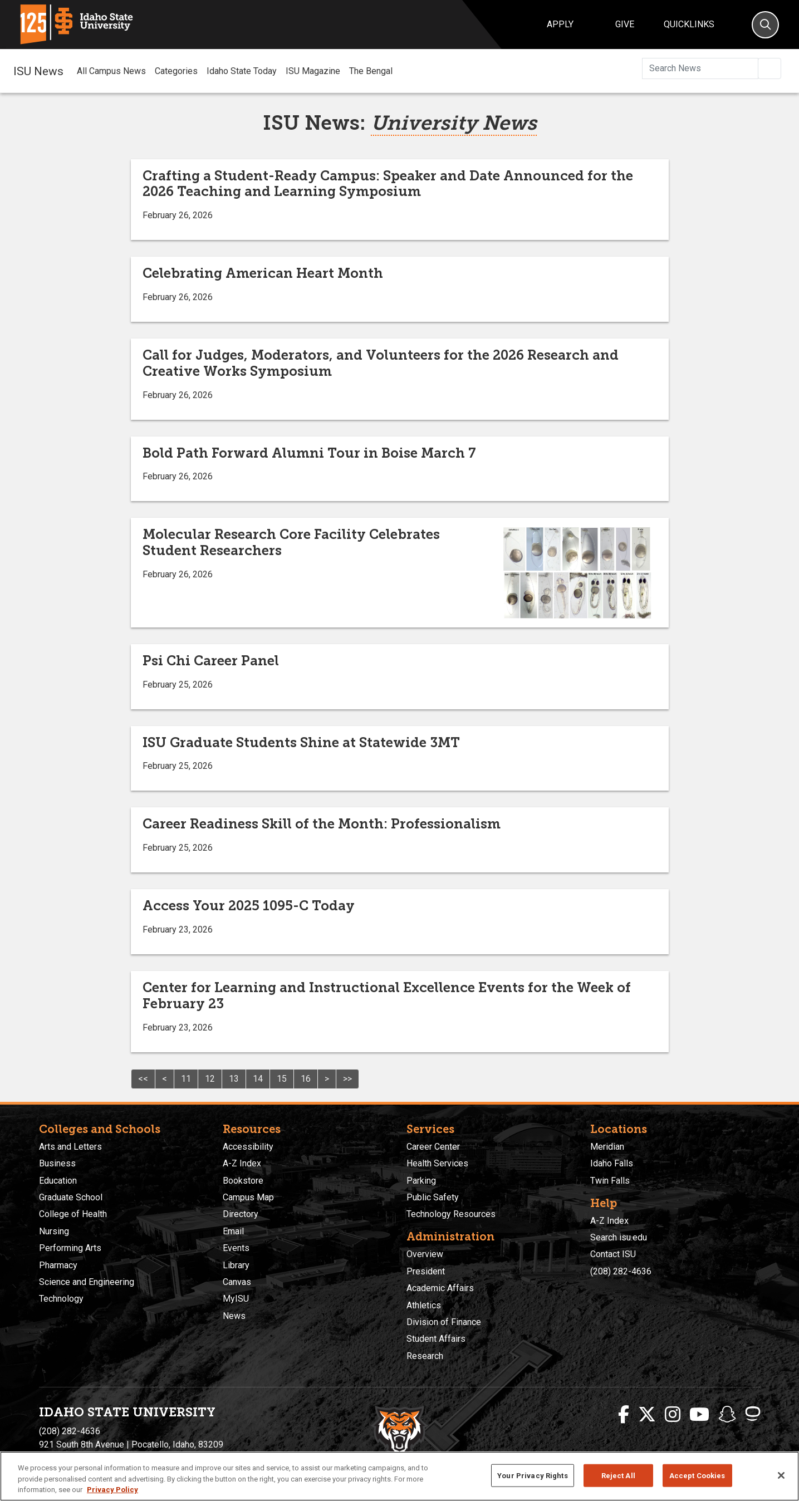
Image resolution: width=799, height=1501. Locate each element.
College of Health (73, 1214)
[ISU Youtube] (699, 1414)
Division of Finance (443, 1322)
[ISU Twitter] (647, 1414)
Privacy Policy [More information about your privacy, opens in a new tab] (112, 1489)
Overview (424, 1254)
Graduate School (70, 1197)
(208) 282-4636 (620, 1271)
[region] (399, 1476)
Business (57, 1163)
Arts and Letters (70, 1146)
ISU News (38, 70)
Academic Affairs (440, 1288)
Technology (61, 1298)
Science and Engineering (86, 1282)
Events (236, 1248)
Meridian (607, 1146)
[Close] (781, 1475)
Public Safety (432, 1197)
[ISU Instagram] (672, 1414)
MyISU (236, 1298)
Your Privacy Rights (532, 1475)
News (234, 1316)
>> (347, 1078)
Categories (176, 71)
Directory (240, 1214)
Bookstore (243, 1180)
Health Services (437, 1163)
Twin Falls (610, 1180)
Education (58, 1180)
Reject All (618, 1475)
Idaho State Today (242, 71)
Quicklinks (689, 24)
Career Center (433, 1146)
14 (258, 1078)
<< (143, 1078)
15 (282, 1078)
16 (306, 1078)
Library (236, 1265)
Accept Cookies (697, 1475)
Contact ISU (613, 1254)
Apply (560, 24)
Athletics (423, 1305)
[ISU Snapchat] (727, 1414)
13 (234, 1078)
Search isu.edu (618, 1237)
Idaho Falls (611, 1163)
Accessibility (248, 1146)
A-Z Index (242, 1163)
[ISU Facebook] (623, 1414)
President (425, 1271)
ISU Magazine (313, 71)
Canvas (237, 1282)
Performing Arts (70, 1248)
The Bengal (371, 71)
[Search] (765, 25)
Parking (421, 1180)
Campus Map (248, 1197)
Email (233, 1231)
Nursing (54, 1231)
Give (624, 24)
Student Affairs (435, 1338)
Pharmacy (58, 1265)
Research (424, 1356)
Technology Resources (451, 1214)
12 (210, 1078)
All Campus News (111, 71)
